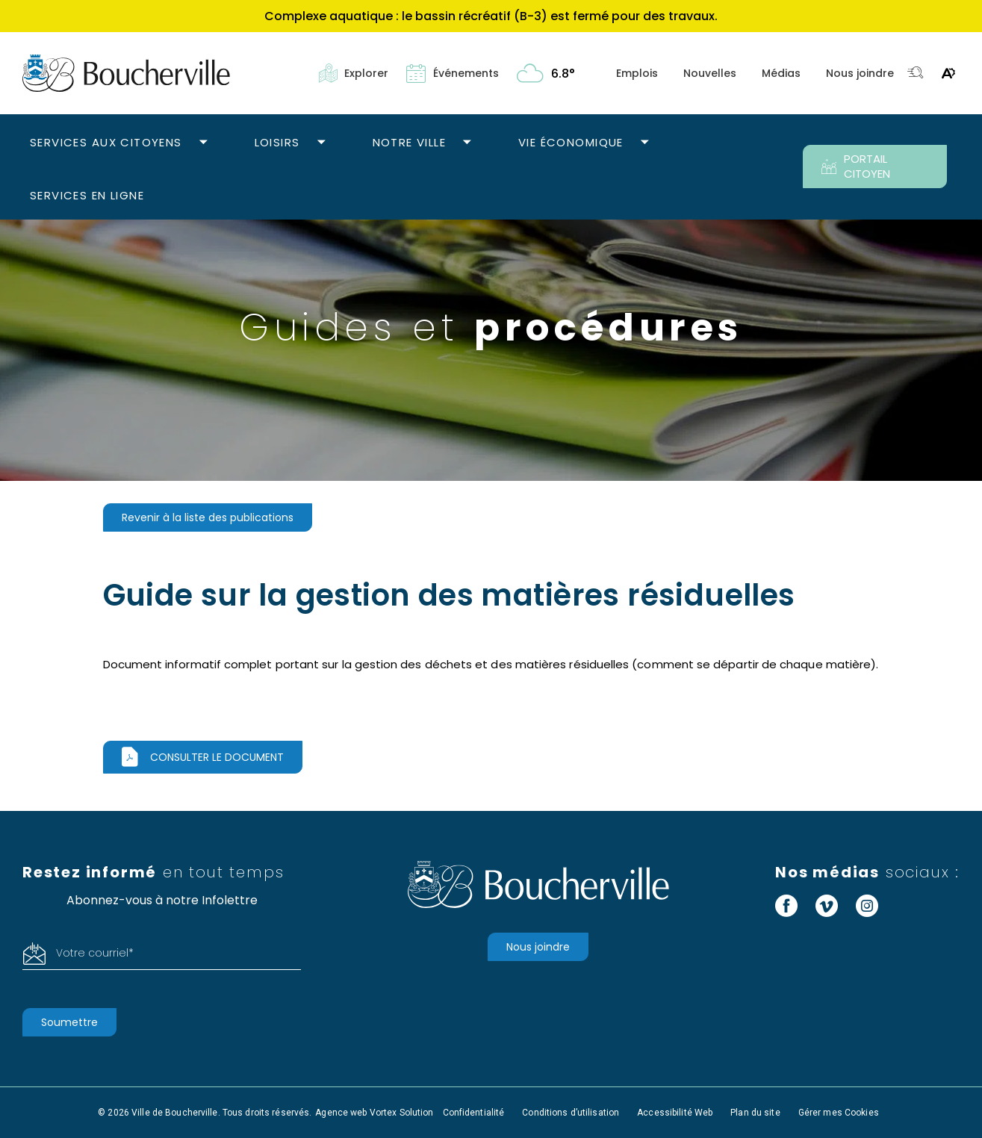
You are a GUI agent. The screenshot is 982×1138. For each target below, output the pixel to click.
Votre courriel (95, 952)
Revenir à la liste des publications (207, 517)
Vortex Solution (402, 1112)
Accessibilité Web (674, 1112)
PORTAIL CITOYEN (855, 166)
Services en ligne (87, 195)
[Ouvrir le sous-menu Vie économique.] (645, 143)
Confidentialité (474, 1112)
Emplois (637, 73)
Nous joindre (860, 73)
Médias (781, 73)
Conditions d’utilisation (570, 1112)
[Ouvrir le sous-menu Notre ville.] (467, 143)
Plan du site (755, 1112)
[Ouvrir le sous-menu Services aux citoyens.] (203, 143)
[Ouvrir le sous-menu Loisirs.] (321, 143)
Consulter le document (217, 757)
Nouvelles (709, 73)
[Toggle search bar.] (915, 73)
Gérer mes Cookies (838, 1112)
